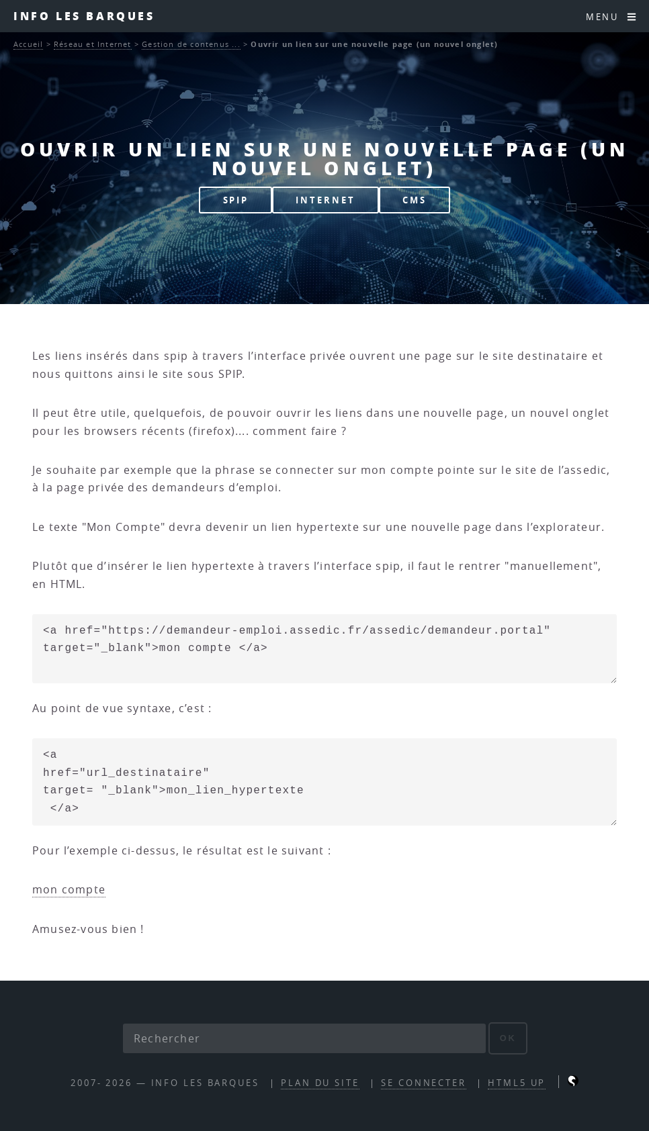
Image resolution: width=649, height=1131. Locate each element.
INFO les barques (84, 15)
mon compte (68, 889)
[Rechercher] (304, 1038)
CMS (414, 200)
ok (508, 1038)
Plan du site (320, 1083)
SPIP (236, 200)
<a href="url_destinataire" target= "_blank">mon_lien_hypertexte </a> (324, 782)
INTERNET (325, 200)
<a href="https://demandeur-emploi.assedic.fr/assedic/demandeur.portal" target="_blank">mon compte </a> (324, 648)
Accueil (28, 44)
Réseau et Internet (93, 44)
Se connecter (423, 1083)
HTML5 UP (517, 1083)
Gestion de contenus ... (191, 44)
